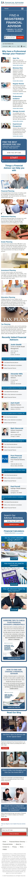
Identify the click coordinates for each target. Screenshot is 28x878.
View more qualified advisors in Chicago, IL (13, 440)
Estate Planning (6, 242)
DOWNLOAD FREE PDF (14, 658)
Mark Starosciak (17, 428)
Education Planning (8, 297)
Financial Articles (8, 844)
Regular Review (18, 84)
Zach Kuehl (15, 403)
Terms (21, 847)
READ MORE (5, 748)
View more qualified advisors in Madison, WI (13, 413)
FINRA (5, 849)
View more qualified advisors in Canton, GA (13, 359)
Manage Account (19, 111)
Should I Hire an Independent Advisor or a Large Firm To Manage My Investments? (14, 808)
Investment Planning (8, 270)
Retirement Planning (8, 216)
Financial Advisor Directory (17, 841)
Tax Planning (5, 324)
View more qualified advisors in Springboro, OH (13, 497)
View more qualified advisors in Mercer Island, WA (13, 470)
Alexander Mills (17, 374)
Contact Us (6, 847)
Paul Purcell (15, 486)
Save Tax (16, 58)
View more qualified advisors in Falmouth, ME (13, 388)
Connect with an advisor (18, 65)
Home (6, 8)
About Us (18, 844)
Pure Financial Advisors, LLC (16, 457)
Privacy (14, 847)
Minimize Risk (18, 68)
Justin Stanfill (16, 345)
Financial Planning (7, 191)
